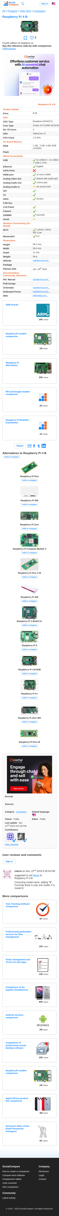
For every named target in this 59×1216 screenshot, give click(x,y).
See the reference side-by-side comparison (26, 46)
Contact (42, 1179)
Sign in (44, 3)
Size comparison (10, 1187)
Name (36, 875)
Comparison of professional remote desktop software (16, 1045)
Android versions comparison (14, 1016)
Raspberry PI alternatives (12, 364)
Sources (9, 804)
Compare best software (13, 1175)
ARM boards (9, 48)
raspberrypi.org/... (41, 260)
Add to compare (11, 457)
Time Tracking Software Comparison (18, 905)
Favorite (25, 38)
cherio (18, 871)
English (53, 3)
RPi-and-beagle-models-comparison (18, 392)
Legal (41, 1175)
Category (9, 812)
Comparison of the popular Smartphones (17, 988)
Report (20, 446)
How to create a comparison (15, 1171)
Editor (35, 819)
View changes (11, 844)
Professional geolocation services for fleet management (18, 934)
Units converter (9, 1183)
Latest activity (9, 1198)
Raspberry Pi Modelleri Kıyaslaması (17, 421)
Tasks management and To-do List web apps (18, 960)
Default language (40, 812)
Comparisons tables (12, 1179)
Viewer (8, 819)
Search (22, 3)
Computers (39, 11)
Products (12, 11)
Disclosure (44, 1171)
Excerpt (9, 796)
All (3, 11)
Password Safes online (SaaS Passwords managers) (17, 1129)
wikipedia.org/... (40, 295)
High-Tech (25, 11)
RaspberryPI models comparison (16, 334)
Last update (11, 823)
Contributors (11, 830)
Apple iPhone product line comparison (17, 1099)
